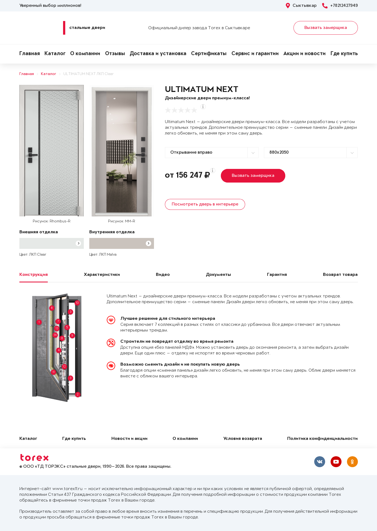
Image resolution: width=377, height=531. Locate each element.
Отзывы (115, 54)
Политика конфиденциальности (322, 439)
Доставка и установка (158, 54)
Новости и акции (129, 439)
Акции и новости (304, 54)
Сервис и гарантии (255, 54)
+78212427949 (340, 5)
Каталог (55, 54)
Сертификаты (209, 54)
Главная (29, 54)
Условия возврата (242, 439)
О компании (85, 54)
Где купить (344, 54)
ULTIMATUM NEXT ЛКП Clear (88, 74)
